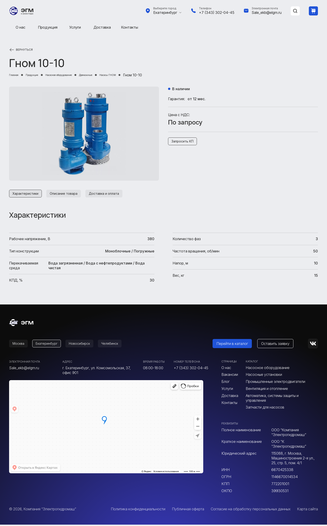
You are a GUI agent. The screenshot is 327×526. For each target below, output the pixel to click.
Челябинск (119, 345)
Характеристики (27, 194)
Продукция (47, 27)
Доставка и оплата (113, 194)
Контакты (129, 27)
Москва (19, 345)
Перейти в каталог (237, 345)
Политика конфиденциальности (138, 510)
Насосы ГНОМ (148, 75)
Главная (16, 75)
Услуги (75, 27)
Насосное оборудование (79, 75)
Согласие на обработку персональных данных (250, 510)
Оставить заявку (281, 345)
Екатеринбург (165, 12)
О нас (20, 27)
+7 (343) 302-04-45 (216, 12)
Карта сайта (307, 510)
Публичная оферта (188, 510)
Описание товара (69, 194)
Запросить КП (184, 142)
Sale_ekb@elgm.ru (267, 12)
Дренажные (118, 75)
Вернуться (24, 49)
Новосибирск (86, 345)
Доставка (102, 27)
